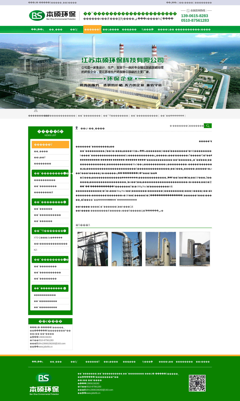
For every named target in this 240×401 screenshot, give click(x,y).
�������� (203, 2)
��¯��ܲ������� (45, 301)
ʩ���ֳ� (148, 29)
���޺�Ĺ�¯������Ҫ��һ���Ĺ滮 (111, 206)
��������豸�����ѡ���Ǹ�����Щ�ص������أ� (126, 210)
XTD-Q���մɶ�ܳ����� (48, 237)
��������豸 (43, 192)
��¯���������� (144, 115)
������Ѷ (92, 29)
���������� (44, 180)
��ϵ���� (203, 29)
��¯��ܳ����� (98, 200)
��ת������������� (51, 243)
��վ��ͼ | (172, 2)
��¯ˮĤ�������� (115, 115)
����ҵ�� (166, 29)
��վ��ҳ (37, 29)
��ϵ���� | (186, 2)
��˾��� (55, 29)
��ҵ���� (111, 29)
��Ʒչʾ (74, 29)
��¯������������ (59, 115)
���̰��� (129, 29)
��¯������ (43, 209)
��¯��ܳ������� (172, 115)
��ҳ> (84, 128)
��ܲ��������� (45, 295)
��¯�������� (89, 115)
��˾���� (97, 128)
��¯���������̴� (47, 215)
